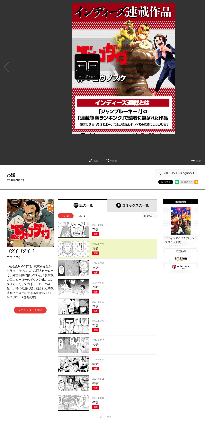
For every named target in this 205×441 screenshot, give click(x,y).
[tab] (82, 205)
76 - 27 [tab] (65, 216)
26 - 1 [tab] (82, 216)
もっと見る (105, 417)
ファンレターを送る (30, 310)
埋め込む (188, 182)
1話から (151, 216)
